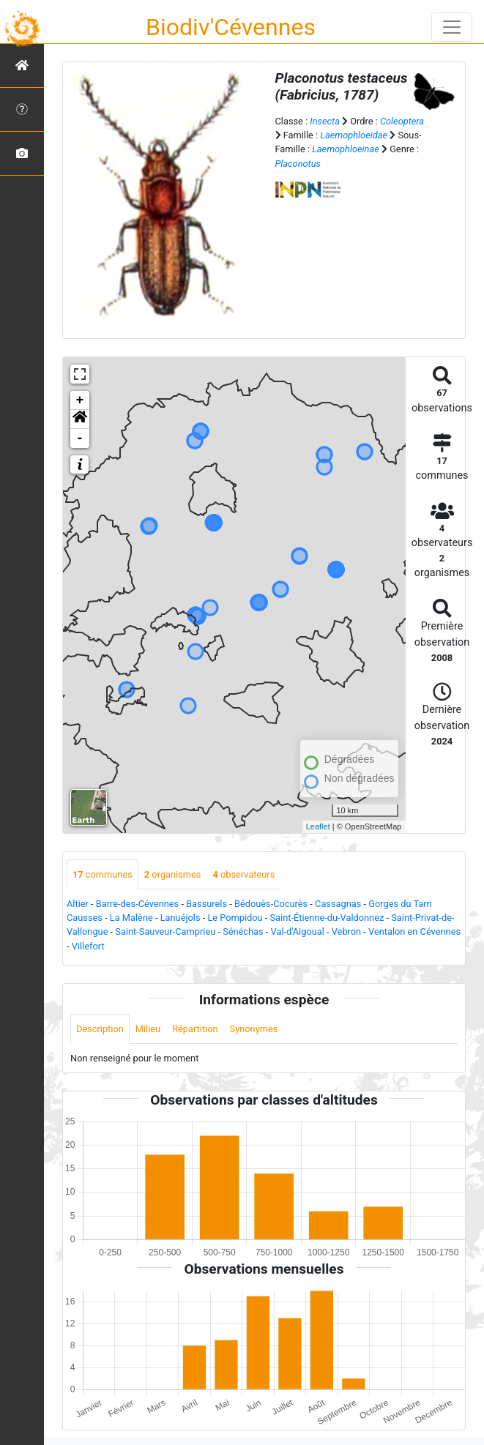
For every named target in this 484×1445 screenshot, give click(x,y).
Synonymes (254, 1028)
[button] (79, 419)
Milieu (147, 1028)
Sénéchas (243, 931)
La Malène (131, 917)
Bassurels (206, 903)
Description (100, 1028)
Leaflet (318, 826)
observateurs (243, 874)
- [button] (80, 438)
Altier (78, 903)
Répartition (194, 1028)
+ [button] (80, 400)
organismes (172, 874)
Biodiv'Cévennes (231, 27)
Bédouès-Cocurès (271, 903)
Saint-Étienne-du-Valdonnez (327, 917)
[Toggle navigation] (451, 27)
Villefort (88, 946)
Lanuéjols (180, 917)
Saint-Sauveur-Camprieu (165, 931)
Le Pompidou (234, 917)
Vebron (346, 931)
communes (102, 874)
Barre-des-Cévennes (137, 903)
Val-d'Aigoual (297, 931)
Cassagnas (338, 903)
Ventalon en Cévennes (414, 931)
